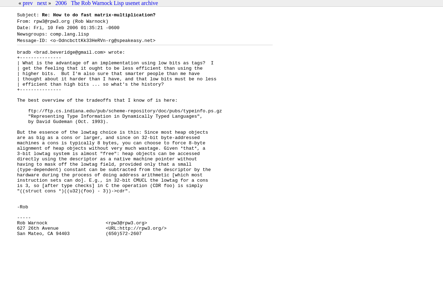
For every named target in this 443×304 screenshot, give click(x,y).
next (42, 3)
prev (28, 3)
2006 (61, 3)
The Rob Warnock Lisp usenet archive (114, 3)
